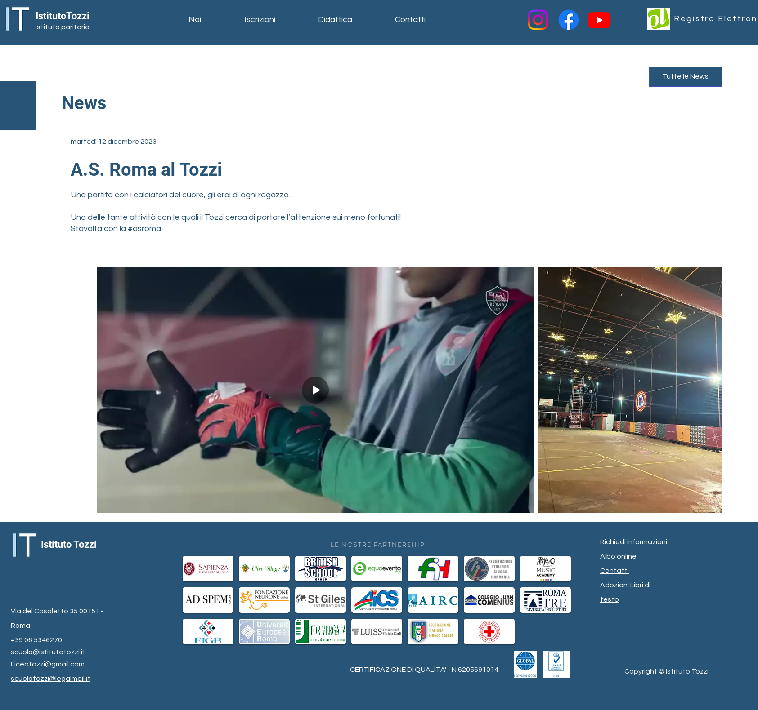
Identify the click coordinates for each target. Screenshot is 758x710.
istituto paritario (63, 27)
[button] (210, 19)
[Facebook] (568, 19)
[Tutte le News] (685, 77)
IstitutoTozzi (63, 16)
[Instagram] (538, 19)
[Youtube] (599, 19)
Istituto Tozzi (69, 544)
